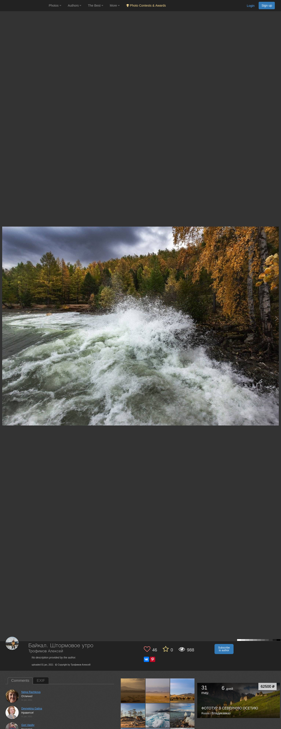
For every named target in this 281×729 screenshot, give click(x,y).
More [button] (115, 5)
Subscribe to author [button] (224, 649)
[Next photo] (276, 318)
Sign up (266, 5)
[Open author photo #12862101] (158, 690)
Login (250, 5)
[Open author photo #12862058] (133, 715)
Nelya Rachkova (30, 692)
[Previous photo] (4, 318)
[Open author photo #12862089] (182, 690)
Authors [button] (74, 5)
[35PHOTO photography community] (23, 5)
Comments (20, 680)
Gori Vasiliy (27, 725)
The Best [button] (95, 5)
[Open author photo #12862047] (182, 715)
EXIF (41, 680)
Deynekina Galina (31, 708)
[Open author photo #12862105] (133, 690)
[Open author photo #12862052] (158, 715)
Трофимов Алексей (46, 651)
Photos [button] (55, 5)
